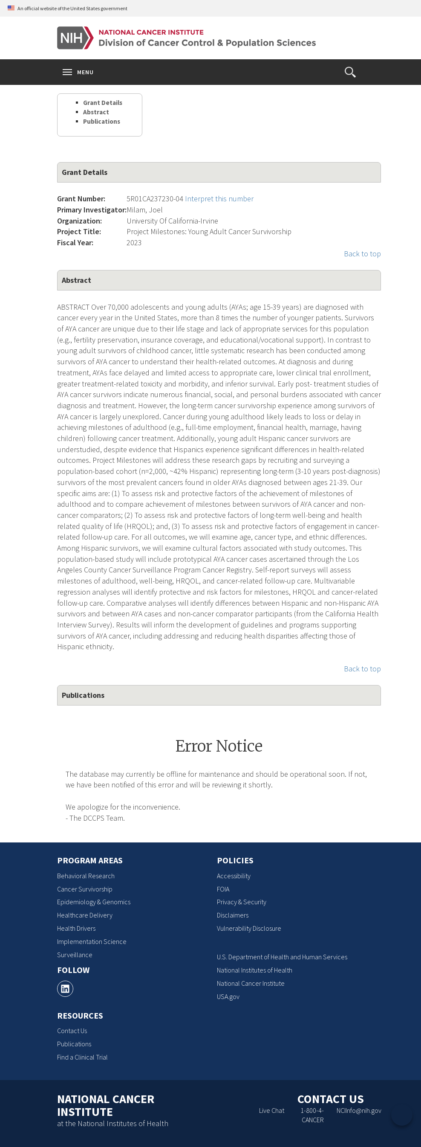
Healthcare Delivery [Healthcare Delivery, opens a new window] (84, 915)
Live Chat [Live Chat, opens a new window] (271, 1110)
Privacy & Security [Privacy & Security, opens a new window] (241, 901)
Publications (101, 121)
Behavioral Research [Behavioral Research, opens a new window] (86, 875)
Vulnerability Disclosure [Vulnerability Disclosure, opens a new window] (249, 928)
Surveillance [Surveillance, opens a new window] (74, 954)
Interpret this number (219, 198)
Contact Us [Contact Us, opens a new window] (72, 1030)
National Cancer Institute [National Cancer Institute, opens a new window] (251, 983)
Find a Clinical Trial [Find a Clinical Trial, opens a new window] (82, 1057)
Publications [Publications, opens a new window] (74, 1044)
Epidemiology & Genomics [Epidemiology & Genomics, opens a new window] (93, 901)
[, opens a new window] (65, 989)
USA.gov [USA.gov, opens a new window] (228, 996)
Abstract (96, 112)
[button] (350, 72)
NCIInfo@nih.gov (359, 1110)
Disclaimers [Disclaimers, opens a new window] (232, 915)
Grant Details (102, 103)
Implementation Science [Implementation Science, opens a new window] (92, 941)
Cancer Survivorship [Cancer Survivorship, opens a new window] (84, 889)
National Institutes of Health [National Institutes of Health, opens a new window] (254, 970)
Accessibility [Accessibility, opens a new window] (234, 875)
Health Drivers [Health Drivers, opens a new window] (76, 928)
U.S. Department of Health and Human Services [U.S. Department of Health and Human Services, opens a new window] (282, 956)
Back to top (362, 253)
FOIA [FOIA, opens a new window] (223, 889)
